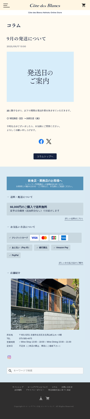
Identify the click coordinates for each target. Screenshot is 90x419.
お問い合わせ (67, 387)
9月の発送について (26, 38)
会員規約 (18, 390)
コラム (54, 387)
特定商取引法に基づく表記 (59, 390)
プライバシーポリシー (35, 390)
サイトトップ (17, 387)
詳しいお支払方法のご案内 (71, 263)
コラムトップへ (45, 156)
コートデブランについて (37, 387)
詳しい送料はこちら (74, 219)
